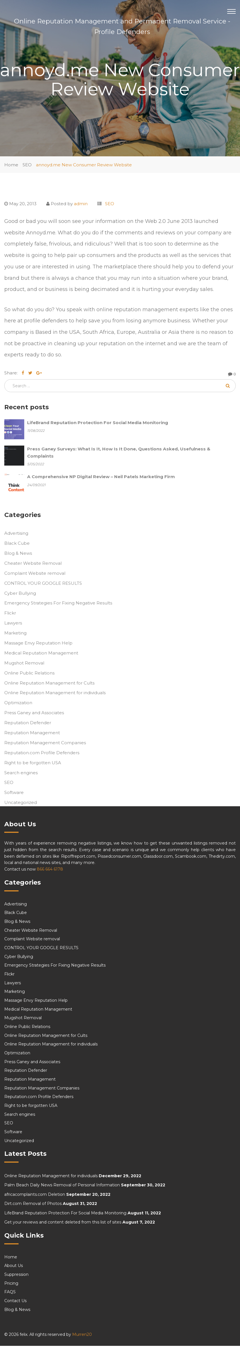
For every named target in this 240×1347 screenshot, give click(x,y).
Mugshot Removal (24, 663)
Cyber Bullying (20, 594)
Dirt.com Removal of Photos (33, 1204)
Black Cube (17, 544)
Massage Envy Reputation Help (38, 643)
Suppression (16, 1275)
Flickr (10, 614)
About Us (13, 1266)
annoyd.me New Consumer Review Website (84, 164)
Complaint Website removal (34, 574)
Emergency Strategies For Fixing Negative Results (58, 604)
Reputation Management (32, 733)
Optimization (18, 704)
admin (81, 203)
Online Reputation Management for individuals (55, 694)
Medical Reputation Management (41, 653)
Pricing (11, 1284)
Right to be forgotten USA (32, 763)
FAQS (10, 1293)
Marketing (15, 634)
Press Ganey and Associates (34, 714)
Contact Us (15, 1301)
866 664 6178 (50, 870)
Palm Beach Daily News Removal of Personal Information (62, 1186)
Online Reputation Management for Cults (49, 684)
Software (14, 793)
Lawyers (13, 624)
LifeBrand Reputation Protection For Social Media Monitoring (65, 1213)
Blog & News (18, 554)
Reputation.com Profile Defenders (41, 753)
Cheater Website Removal (33, 564)
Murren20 (82, 1335)
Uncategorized (20, 803)
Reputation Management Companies (45, 743)
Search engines (21, 773)
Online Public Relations (29, 674)
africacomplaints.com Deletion (34, 1195)
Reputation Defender (27, 724)
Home (11, 164)
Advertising (16, 534)
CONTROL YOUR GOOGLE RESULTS (43, 584)
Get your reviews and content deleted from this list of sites (62, 1223)
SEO (27, 164)
